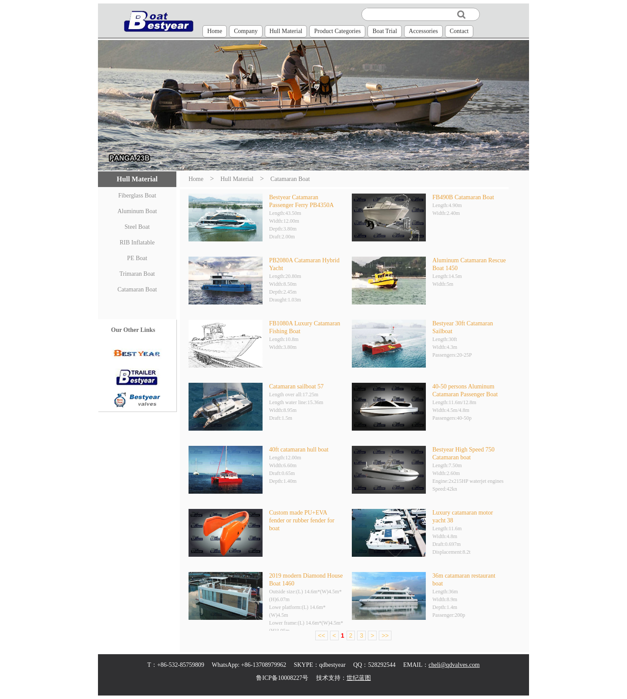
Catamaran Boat (137, 289)
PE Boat (137, 258)
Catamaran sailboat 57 (296, 386)
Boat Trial (384, 31)
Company (245, 31)
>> (384, 635)
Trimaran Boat (137, 274)
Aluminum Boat (137, 211)
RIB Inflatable (137, 242)
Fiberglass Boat (137, 195)
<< (321, 635)
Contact (459, 31)
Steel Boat (137, 227)
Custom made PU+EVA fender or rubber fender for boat (301, 520)
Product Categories (337, 31)
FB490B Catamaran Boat (463, 197)
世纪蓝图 (359, 678)
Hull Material (286, 31)
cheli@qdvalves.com (453, 665)
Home (214, 31)
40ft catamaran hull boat (298, 449)
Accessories (423, 31)
